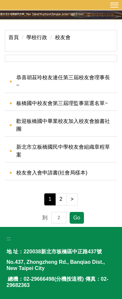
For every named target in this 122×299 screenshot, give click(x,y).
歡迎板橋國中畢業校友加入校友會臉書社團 (63, 125)
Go (76, 217)
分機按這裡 (69, 279)
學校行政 (36, 37)
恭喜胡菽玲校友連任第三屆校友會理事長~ (63, 81)
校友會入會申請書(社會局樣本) (52, 172)
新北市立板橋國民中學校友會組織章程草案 (63, 150)
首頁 (13, 37)
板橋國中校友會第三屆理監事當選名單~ (62, 103)
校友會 (63, 37)
